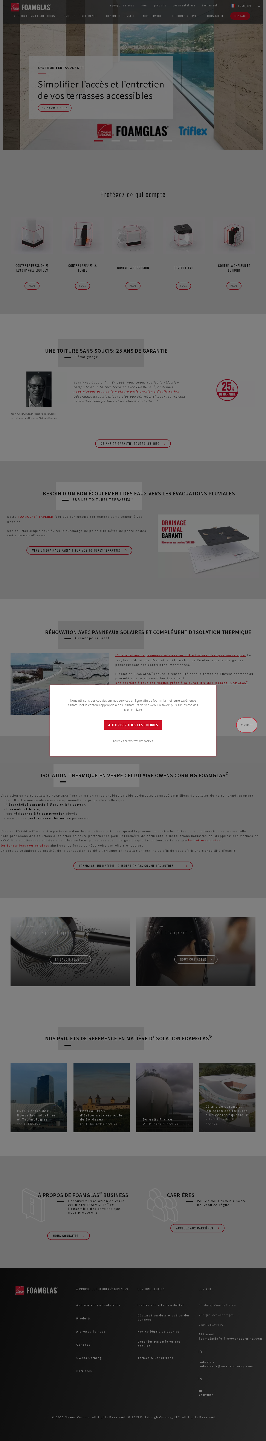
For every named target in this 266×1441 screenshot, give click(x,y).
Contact (247, 725)
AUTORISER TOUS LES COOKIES (133, 725)
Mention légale (133, 709)
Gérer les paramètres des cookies (133, 740)
